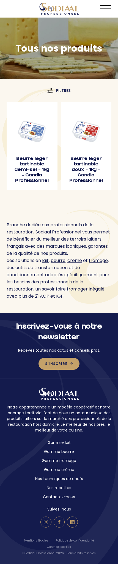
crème (74, 260)
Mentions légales (36, 540)
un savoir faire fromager (61, 289)
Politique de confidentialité (75, 540)
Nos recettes (59, 487)
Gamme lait (59, 442)
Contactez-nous (59, 497)
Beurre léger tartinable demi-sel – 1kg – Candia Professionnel (32, 170)
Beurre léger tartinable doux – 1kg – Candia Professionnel (86, 170)
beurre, (58, 260)
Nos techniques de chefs (59, 478)
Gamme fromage (59, 460)
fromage (98, 260)
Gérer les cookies (59, 547)
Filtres (59, 91)
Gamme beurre (59, 451)
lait (45, 260)
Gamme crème (59, 469)
